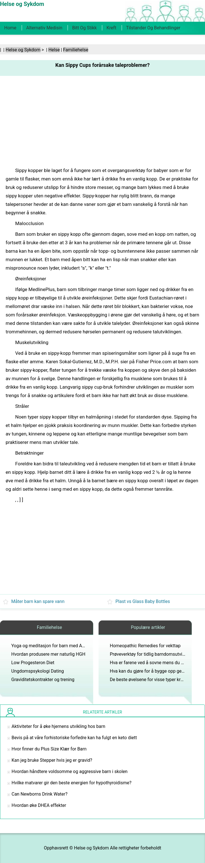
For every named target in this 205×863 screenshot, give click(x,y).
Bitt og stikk (84, 27)
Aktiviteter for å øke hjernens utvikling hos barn (58, 726)
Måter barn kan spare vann (37, 601)
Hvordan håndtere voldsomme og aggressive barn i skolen (70, 771)
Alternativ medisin (44, 27)
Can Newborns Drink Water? (40, 794)
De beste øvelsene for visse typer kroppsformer (157, 679)
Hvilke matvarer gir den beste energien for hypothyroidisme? (72, 782)
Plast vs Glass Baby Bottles (142, 601)
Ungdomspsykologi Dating (37, 671)
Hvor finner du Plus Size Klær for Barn (49, 749)
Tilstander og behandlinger (153, 27)
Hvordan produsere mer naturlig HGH (48, 654)
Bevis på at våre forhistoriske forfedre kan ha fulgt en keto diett (74, 737)
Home (10, 27)
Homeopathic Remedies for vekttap (145, 645)
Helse (54, 49)
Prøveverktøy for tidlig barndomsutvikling (151, 654)
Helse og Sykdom (23, 49)
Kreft (111, 27)
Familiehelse (75, 49)
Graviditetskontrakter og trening (42, 679)
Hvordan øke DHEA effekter (39, 805)
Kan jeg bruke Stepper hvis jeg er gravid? (52, 760)
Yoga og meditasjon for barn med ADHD (51, 645)
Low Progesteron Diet (32, 662)
